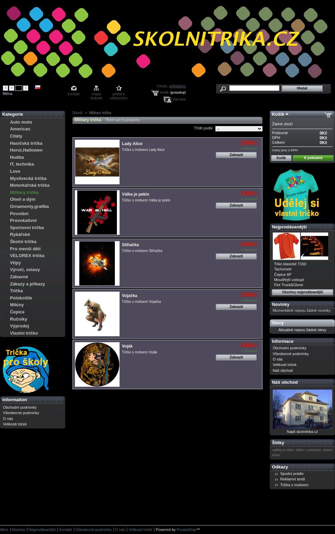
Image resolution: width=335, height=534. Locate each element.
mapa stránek (96, 94)
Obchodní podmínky (20, 407)
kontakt (74, 94)
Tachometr (283, 269)
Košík (278, 114)
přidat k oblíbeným (119, 94)
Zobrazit (236, 155)
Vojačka (129, 295)
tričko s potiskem (308, 450)
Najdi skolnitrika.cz (302, 432)
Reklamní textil (292, 479)
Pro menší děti (25, 248)
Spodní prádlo (292, 474)
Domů (77, 113)
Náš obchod (283, 370)
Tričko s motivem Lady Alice (143, 150)
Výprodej (19, 325)
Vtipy (15, 262)
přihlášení (177, 86)
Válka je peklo (135, 194)
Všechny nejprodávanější (302, 292)
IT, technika (22, 164)
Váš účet (179, 99)
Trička (16, 290)
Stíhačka (130, 244)
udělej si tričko (283, 450)
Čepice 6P (283, 274)
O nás (8, 419)
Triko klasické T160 (290, 264)
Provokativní (23, 220)
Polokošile (21, 297)
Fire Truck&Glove (288, 285)
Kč (18, 88)
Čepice (17, 311)
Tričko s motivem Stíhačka (142, 251)
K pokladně (313, 158)
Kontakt (65, 530)
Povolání (19, 213)
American (20, 128)
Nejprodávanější (289, 226)
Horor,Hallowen (26, 150)
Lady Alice (132, 143)
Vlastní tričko (24, 333)
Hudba (17, 157)
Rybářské (20, 234)
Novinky (281, 304)
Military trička (24, 192)
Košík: (164, 92)
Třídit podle (203, 128)
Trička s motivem (294, 485)
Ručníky (18, 319)
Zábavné (19, 276)
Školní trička (23, 241)
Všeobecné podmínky (21, 413)
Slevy (278, 322)
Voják (127, 346)
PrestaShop (186, 530)
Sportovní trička (27, 227)
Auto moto (21, 122)
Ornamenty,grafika (29, 206)
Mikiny (17, 304)
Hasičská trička (26, 143)
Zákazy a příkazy (27, 283)
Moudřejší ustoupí (289, 280)
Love (15, 171)
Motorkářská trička (30, 185)
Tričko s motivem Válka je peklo (146, 200)
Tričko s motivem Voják (140, 352)
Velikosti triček (15, 424)
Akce (4, 530)
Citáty (16, 136)
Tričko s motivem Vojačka (141, 302)
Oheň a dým (22, 199)
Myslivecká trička (28, 178)
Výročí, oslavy (25, 269)
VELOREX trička (27, 255)
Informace (283, 341)
